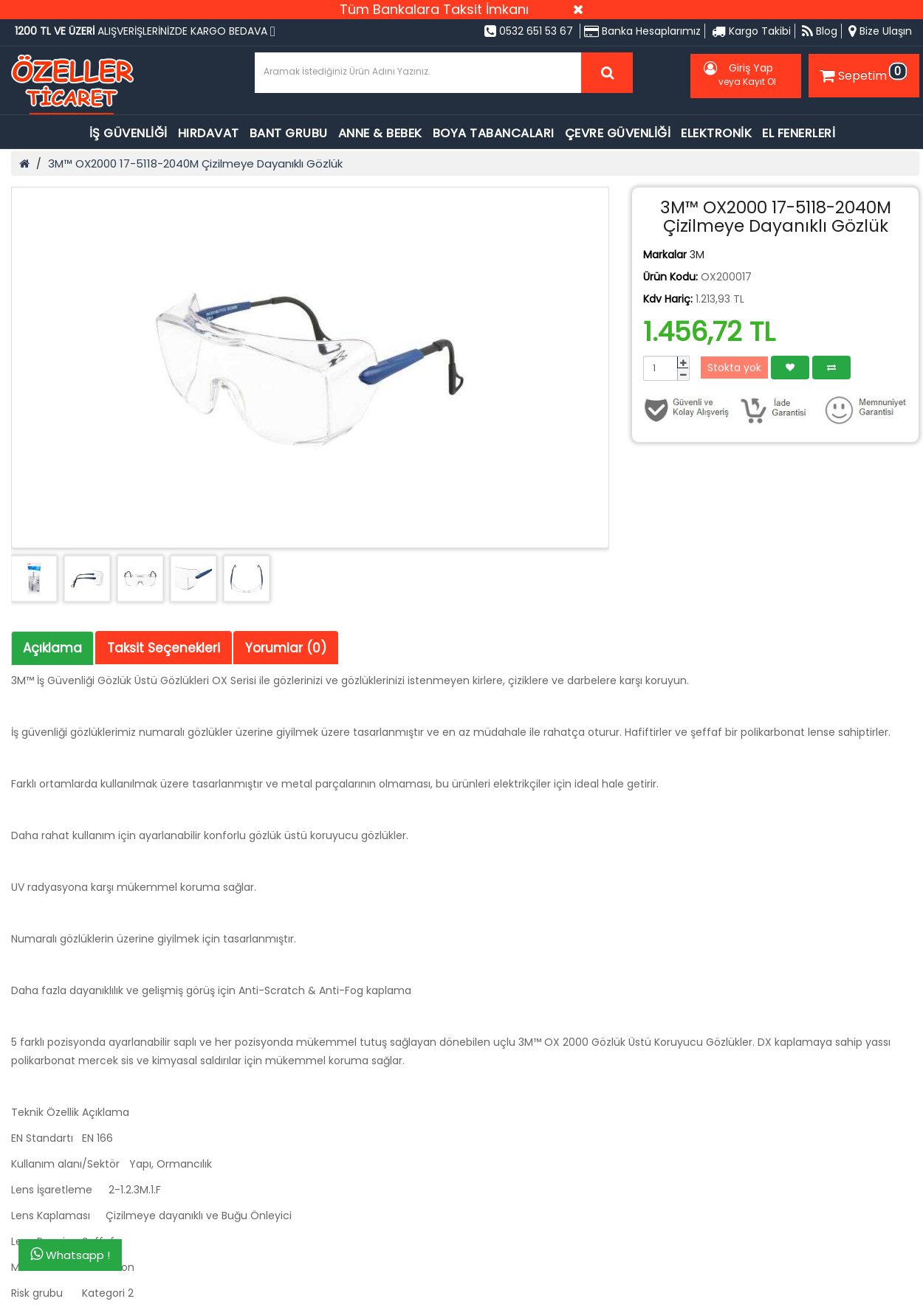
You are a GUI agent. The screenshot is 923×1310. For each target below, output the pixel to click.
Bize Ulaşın (880, 31)
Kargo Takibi (751, 31)
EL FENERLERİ (798, 133)
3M (697, 254)
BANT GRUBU (289, 133)
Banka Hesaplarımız (642, 31)
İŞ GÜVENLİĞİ (128, 133)
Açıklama (52, 648)
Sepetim (861, 73)
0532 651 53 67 (528, 31)
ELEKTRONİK (716, 133)
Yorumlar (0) (285, 648)
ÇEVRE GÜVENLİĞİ (618, 133)
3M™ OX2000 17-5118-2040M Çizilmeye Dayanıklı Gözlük (195, 163)
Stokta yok (734, 367)
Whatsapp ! (70, 1255)
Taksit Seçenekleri (163, 648)
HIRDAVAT (208, 133)
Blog (819, 31)
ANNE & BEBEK (380, 133)
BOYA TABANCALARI (494, 133)
